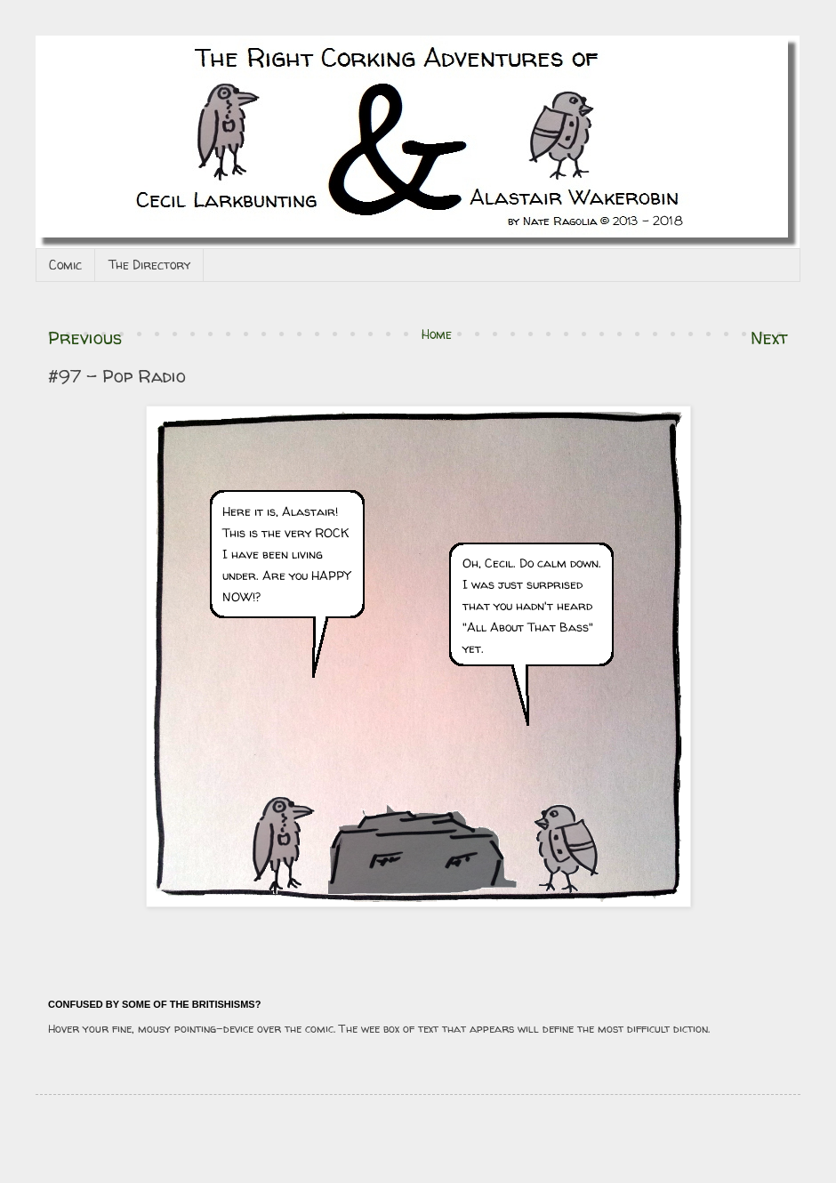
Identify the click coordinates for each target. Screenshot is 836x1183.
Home (437, 334)
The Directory (149, 264)
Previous (85, 338)
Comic (65, 264)
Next (769, 338)
